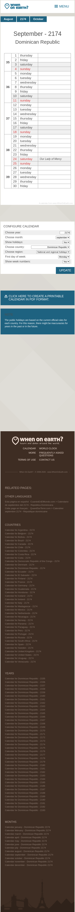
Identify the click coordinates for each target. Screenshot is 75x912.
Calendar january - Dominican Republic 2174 (27, 827)
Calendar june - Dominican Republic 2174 (26, 844)
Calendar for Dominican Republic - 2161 (25, 699)
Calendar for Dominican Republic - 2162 (25, 703)
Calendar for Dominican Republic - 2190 (25, 799)
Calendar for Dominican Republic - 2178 (25, 758)
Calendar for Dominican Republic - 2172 (25, 737)
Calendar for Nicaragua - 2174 (20, 616)
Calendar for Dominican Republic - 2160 (25, 696)
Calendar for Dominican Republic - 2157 (25, 685)
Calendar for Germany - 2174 (19, 585)
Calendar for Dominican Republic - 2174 (25, 568)
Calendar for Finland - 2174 (19, 578)
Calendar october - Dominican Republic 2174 (27, 858)
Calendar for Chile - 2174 (17, 547)
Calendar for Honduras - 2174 (20, 592)
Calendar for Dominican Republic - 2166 (25, 716)
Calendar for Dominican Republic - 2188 (25, 793)
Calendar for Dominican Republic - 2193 (25, 810)
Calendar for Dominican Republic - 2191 (25, 803)
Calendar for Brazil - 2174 (18, 540)
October (38, 19)
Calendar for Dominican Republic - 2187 (25, 789)
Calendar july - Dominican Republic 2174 (25, 847)
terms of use (27, 459)
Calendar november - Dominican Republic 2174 (29, 861)
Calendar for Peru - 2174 (17, 630)
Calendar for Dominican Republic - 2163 (25, 706)
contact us (47, 459)
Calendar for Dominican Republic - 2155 (25, 678)
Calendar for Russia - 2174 (18, 637)
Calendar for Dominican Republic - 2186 (25, 786)
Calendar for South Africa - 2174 (21, 641)
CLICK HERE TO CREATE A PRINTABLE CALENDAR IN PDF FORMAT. (36, 298)
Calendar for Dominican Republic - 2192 (25, 806)
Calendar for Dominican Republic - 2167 (25, 720)
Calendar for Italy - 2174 (17, 603)
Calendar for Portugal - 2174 (19, 634)
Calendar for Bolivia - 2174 (18, 537)
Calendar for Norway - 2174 (19, 620)
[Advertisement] (38, 213)
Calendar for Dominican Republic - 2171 (25, 734)
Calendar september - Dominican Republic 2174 (29, 854)
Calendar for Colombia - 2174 (20, 551)
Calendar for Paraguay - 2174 (20, 627)
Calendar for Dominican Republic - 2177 (25, 754)
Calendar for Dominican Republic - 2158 (25, 689)
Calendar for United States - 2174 (22, 655)
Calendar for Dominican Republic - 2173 (25, 741)
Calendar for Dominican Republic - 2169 (25, 727)
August (8, 19)
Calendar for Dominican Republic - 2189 (25, 796)
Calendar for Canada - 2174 (19, 544)
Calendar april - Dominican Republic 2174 (26, 837)
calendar (29, 448)
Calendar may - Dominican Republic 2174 (26, 841)
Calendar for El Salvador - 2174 (21, 575)
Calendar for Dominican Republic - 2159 (25, 692)
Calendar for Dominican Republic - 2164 (25, 709)
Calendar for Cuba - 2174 (17, 558)
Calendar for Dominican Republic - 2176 (25, 751)
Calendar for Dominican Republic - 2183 (25, 775)
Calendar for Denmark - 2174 (19, 564)
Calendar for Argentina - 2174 (20, 530)
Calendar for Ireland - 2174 (18, 599)
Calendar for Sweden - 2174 (19, 648)
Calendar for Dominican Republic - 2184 (25, 779)
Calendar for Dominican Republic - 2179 (25, 761)
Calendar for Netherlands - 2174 (21, 613)
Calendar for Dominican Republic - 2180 (25, 765)
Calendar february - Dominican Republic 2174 (28, 830)
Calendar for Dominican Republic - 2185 (25, 782)
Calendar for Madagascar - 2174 (21, 606)
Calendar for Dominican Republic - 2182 (25, 772)
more (32, 452)
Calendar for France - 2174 (18, 582)
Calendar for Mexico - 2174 (18, 609)
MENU (62, 6)
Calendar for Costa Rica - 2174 (20, 554)
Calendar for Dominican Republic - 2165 (25, 713)
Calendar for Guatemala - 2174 (20, 589)
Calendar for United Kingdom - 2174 (23, 651)
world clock (48, 448)
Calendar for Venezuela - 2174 (20, 661)
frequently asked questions (51, 454)
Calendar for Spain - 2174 (18, 644)
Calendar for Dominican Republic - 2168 (25, 723)
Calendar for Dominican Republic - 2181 (25, 768)
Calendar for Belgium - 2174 (19, 533)
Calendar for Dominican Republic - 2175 (25, 748)
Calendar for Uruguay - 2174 (19, 658)
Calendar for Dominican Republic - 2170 (25, 730)
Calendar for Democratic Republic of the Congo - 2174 (32, 561)
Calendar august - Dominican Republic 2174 (27, 851)
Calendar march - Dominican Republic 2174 (27, 834)
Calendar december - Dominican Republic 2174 (29, 865)
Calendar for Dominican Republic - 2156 (25, 682)
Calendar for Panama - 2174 (19, 623)
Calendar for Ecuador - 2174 (19, 571)
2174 (23, 19)
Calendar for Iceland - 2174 (18, 596)
